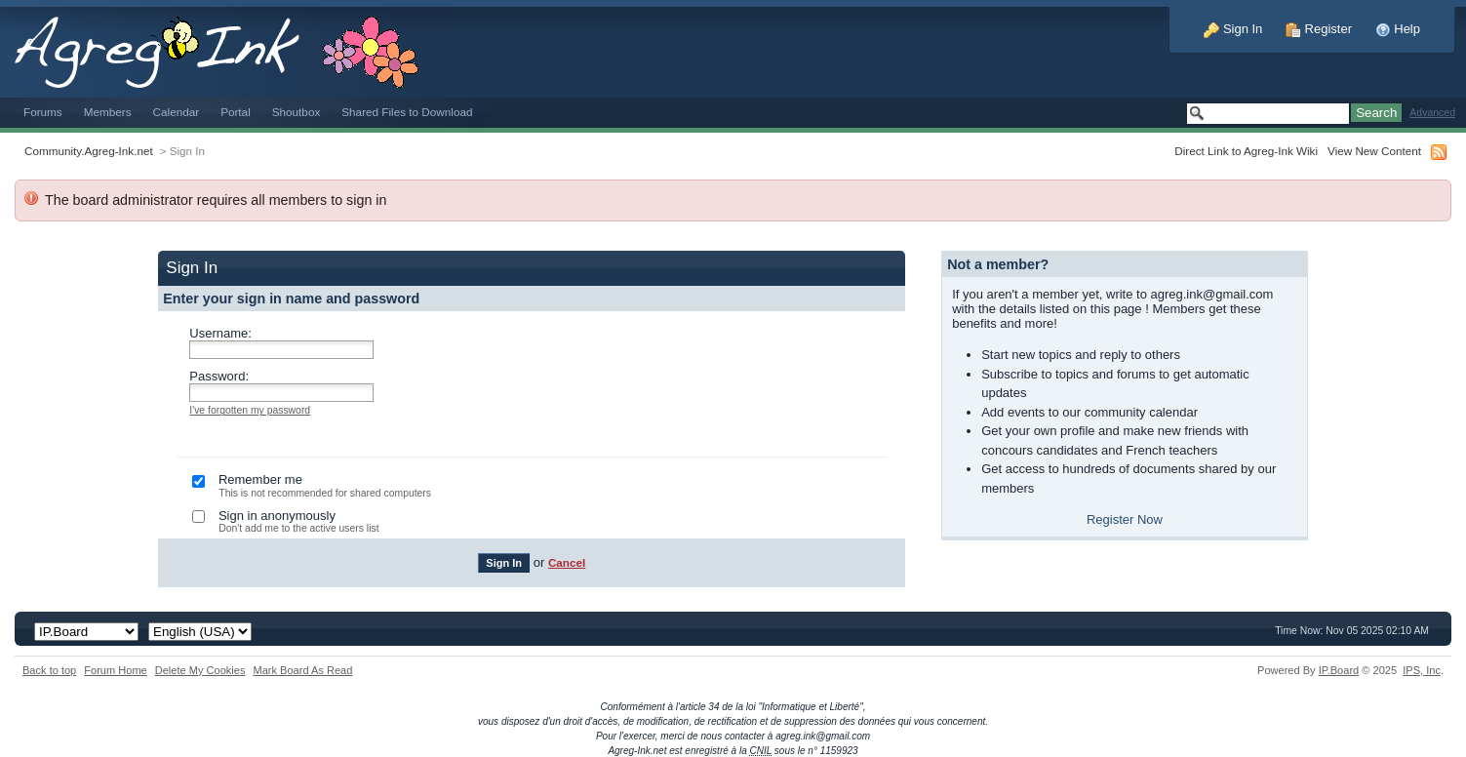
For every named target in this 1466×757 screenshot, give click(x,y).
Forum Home (115, 670)
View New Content (1374, 150)
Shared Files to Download (406, 111)
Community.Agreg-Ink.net (88, 150)
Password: (219, 376)
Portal (235, 111)
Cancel (566, 562)
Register (1319, 28)
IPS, (1422, 670)
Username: (220, 333)
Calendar (176, 111)
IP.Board (1339, 670)
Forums (42, 111)
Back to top (49, 670)
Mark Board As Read (302, 670)
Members (108, 111)
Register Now (1125, 519)
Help (1397, 28)
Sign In (1233, 28)
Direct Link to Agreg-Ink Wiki (1246, 150)
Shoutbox (296, 111)
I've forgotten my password (249, 410)
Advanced (1432, 112)
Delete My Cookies (200, 670)
